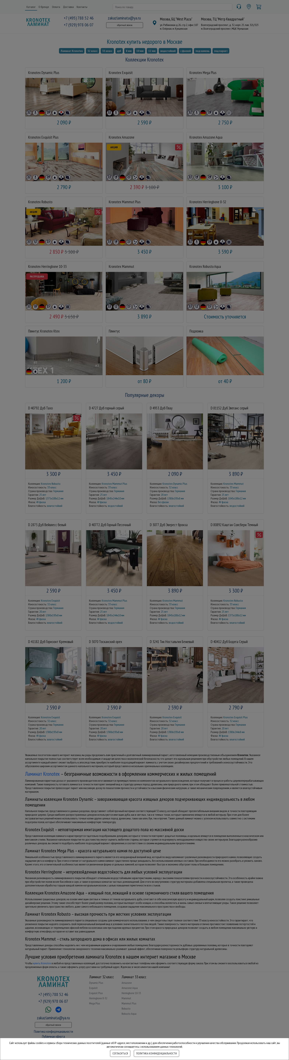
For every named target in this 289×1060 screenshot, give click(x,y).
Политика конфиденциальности (156, 1053)
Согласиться (120, 1053)
